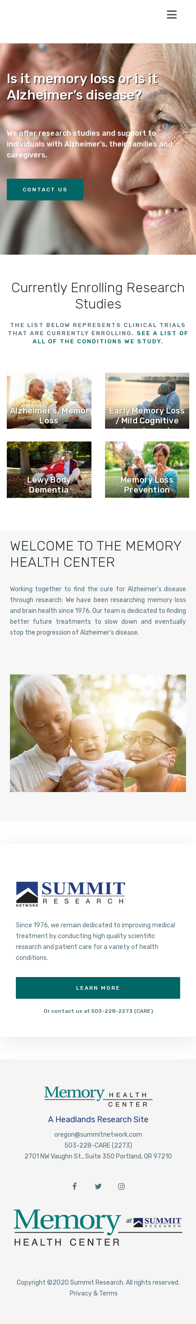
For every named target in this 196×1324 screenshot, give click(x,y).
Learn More (98, 988)
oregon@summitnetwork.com (98, 1135)
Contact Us (45, 189)
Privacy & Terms (94, 1293)
